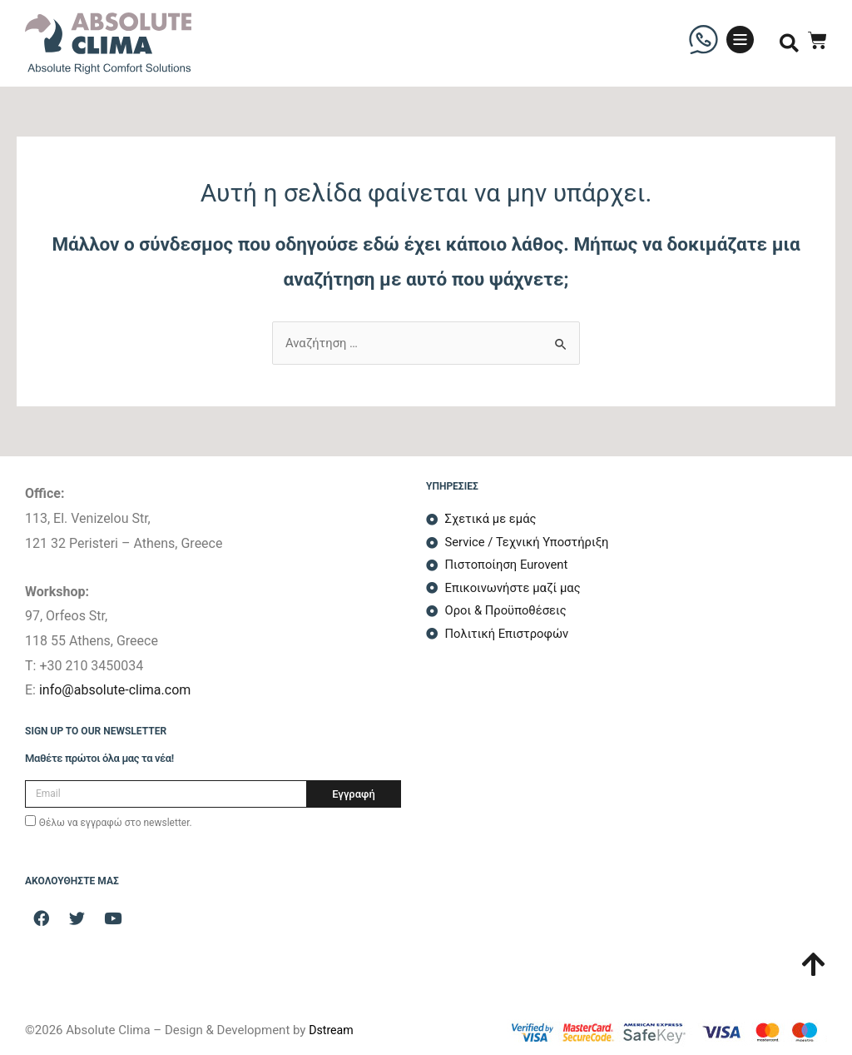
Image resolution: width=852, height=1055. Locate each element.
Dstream (332, 1030)
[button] (789, 43)
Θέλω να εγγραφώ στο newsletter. (115, 823)
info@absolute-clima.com (115, 690)
